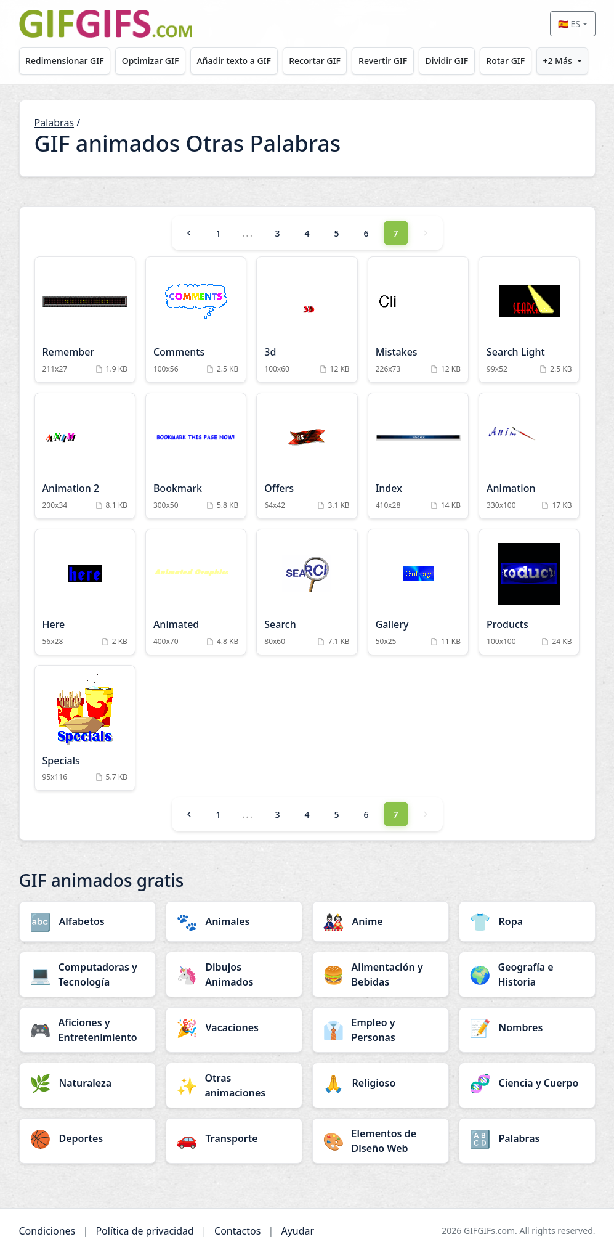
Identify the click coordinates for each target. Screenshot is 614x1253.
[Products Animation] (529, 592)
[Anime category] (380, 921)
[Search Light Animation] (529, 319)
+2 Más (557, 61)
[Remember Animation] (85, 319)
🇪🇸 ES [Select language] (569, 24)
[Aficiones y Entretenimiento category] (87, 1030)
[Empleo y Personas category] (380, 1030)
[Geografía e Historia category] (527, 974)
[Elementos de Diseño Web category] (380, 1141)
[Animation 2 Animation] (85, 455)
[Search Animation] (307, 592)
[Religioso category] (380, 1083)
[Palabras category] (527, 1138)
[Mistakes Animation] (418, 319)
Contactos (237, 1231)
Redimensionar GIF (64, 61)
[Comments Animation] (196, 319)
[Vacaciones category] (234, 1027)
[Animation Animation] (529, 455)
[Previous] (189, 233)
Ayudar (297, 1231)
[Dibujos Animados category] (234, 974)
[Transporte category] (234, 1138)
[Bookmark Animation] (196, 455)
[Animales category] (234, 921)
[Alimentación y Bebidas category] (380, 974)
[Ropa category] (527, 921)
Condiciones (47, 1231)
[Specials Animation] (85, 728)
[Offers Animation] (307, 455)
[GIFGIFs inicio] (106, 24)
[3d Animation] (307, 319)
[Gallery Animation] (418, 592)
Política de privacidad (144, 1231)
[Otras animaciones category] (234, 1085)
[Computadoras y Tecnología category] (87, 974)
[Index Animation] (418, 455)
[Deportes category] (87, 1138)
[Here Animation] (85, 592)
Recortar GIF (315, 61)
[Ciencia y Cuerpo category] (527, 1083)
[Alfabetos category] (87, 921)
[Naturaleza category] (87, 1083)
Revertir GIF (382, 61)
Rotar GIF (505, 61)
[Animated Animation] (196, 592)
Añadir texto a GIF (234, 61)
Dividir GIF (446, 61)
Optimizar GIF (150, 61)
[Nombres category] (527, 1027)
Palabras (54, 122)
